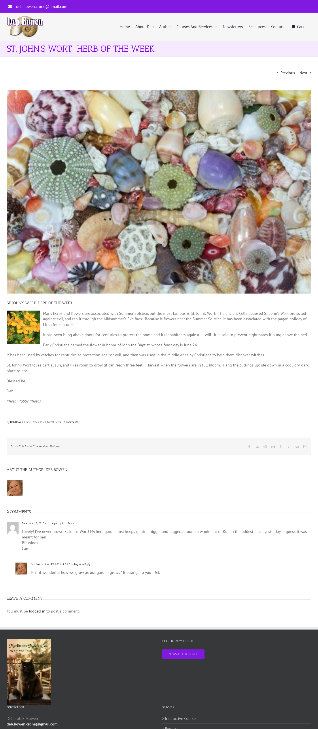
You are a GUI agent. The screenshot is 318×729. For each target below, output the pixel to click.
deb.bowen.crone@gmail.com (41, 6)
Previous (287, 72)
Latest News (54, 422)
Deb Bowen (16, 422)
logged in (37, 611)
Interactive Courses (181, 718)
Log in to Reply (66, 523)
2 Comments (71, 422)
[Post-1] (159, 192)
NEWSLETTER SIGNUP (183, 654)
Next (303, 72)
